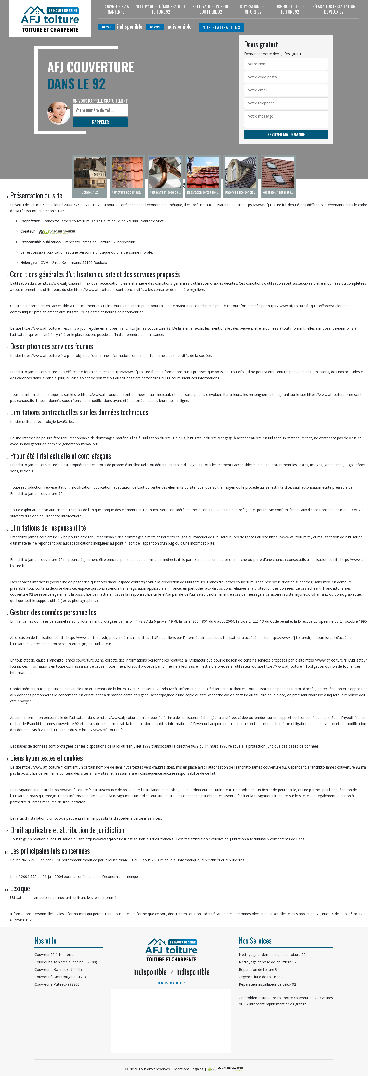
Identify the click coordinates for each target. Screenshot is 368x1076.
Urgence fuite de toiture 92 (289, 9)
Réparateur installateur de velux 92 (333, 9)
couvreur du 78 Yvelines (313, 997)
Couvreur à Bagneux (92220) (58, 969)
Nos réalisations (221, 27)
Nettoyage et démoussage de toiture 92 (160, 9)
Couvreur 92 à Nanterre (116, 9)
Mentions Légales (188, 1069)
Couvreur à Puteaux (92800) (57, 984)
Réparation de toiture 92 (252, 9)
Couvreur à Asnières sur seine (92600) (65, 962)
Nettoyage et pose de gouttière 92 (210, 9)
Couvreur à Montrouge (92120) (60, 976)
